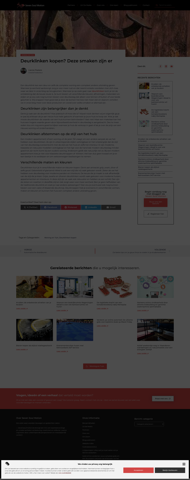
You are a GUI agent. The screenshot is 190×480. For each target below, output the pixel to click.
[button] (184, 464)
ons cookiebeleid (65, 473)
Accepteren (138, 470)
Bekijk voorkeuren (170, 470)
